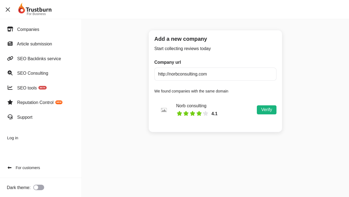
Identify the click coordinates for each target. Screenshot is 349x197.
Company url (167, 62)
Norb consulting (191, 105)
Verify (266, 109)
